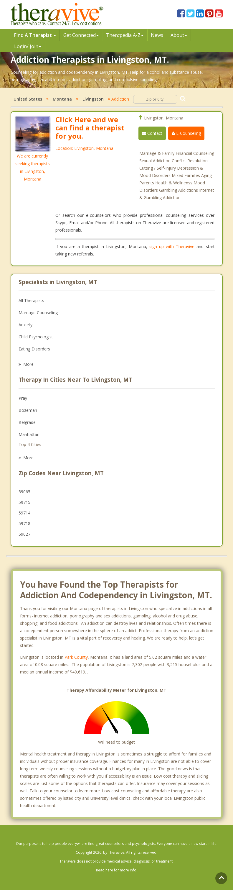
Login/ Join (27, 46)
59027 (24, 534)
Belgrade (27, 422)
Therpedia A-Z (124, 35)
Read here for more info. (116, 870)
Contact (152, 133)
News (157, 35)
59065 (24, 491)
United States (28, 99)
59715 (24, 502)
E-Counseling (186, 133)
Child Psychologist (36, 337)
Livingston (93, 99)
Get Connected (81, 35)
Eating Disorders (34, 349)
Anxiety (25, 324)
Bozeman (28, 410)
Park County (76, 657)
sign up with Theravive (171, 246)
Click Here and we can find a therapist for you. (89, 127)
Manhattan (29, 434)
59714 (24, 513)
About (179, 35)
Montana (62, 99)
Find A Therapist (35, 35)
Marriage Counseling (38, 312)
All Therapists (31, 300)
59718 (24, 523)
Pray (23, 398)
